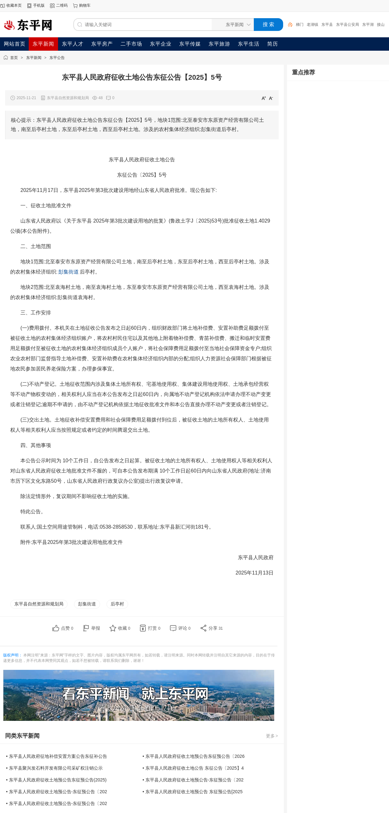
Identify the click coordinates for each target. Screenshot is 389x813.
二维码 (62, 5)
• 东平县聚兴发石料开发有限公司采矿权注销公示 (54, 768)
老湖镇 (312, 24)
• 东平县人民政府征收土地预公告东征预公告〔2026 (194, 756)
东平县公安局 (347, 24)
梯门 (300, 24)
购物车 (85, 5)
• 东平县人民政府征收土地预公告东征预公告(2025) (56, 779)
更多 (272, 735)
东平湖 (368, 24)
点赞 (67, 628)
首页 (14, 57)
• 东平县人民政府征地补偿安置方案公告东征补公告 (56, 756)
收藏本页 (14, 5)
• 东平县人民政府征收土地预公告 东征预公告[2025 (193, 791)
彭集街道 (87, 603)
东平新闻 (33, 57)
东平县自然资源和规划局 (38, 603)
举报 (95, 628)
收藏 (124, 628)
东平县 (327, 24)
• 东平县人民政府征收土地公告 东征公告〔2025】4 (193, 768)
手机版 (39, 5)
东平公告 (57, 57)
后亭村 (117, 603)
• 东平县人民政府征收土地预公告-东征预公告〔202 (193, 779)
